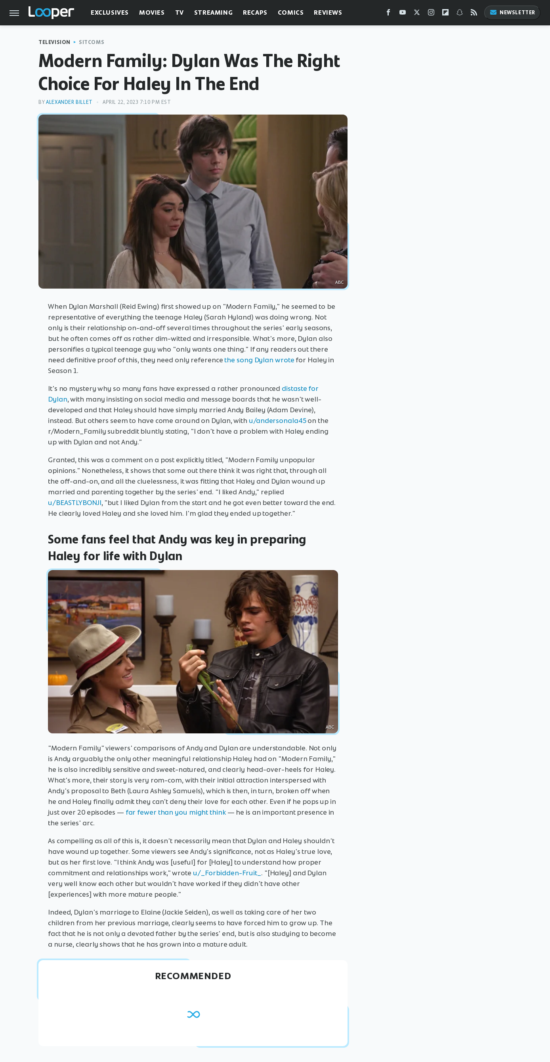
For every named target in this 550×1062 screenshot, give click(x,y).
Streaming (213, 12)
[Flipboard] (445, 14)
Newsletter (512, 12)
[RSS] (474, 14)
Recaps (255, 12)
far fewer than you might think (176, 812)
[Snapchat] (460, 14)
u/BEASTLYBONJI (74, 502)
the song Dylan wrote (259, 360)
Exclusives (110, 12)
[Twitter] (417, 14)
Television (54, 42)
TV (179, 12)
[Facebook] (388, 14)
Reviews (328, 12)
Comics (291, 12)
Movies (152, 12)
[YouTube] (403, 14)
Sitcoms (91, 42)
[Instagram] (431, 14)
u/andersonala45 (277, 420)
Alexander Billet (69, 102)
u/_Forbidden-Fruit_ (227, 873)
